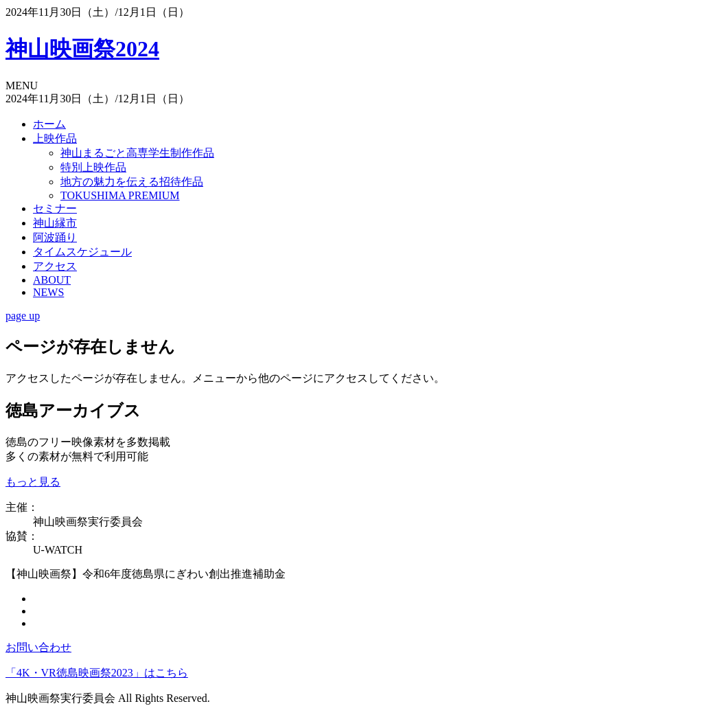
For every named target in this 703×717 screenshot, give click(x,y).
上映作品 (55, 138)
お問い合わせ (38, 647)
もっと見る (32, 482)
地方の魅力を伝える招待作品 (131, 181)
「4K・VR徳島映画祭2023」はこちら (96, 673)
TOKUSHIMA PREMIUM (120, 195)
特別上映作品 (93, 167)
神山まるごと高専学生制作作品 (137, 153)
